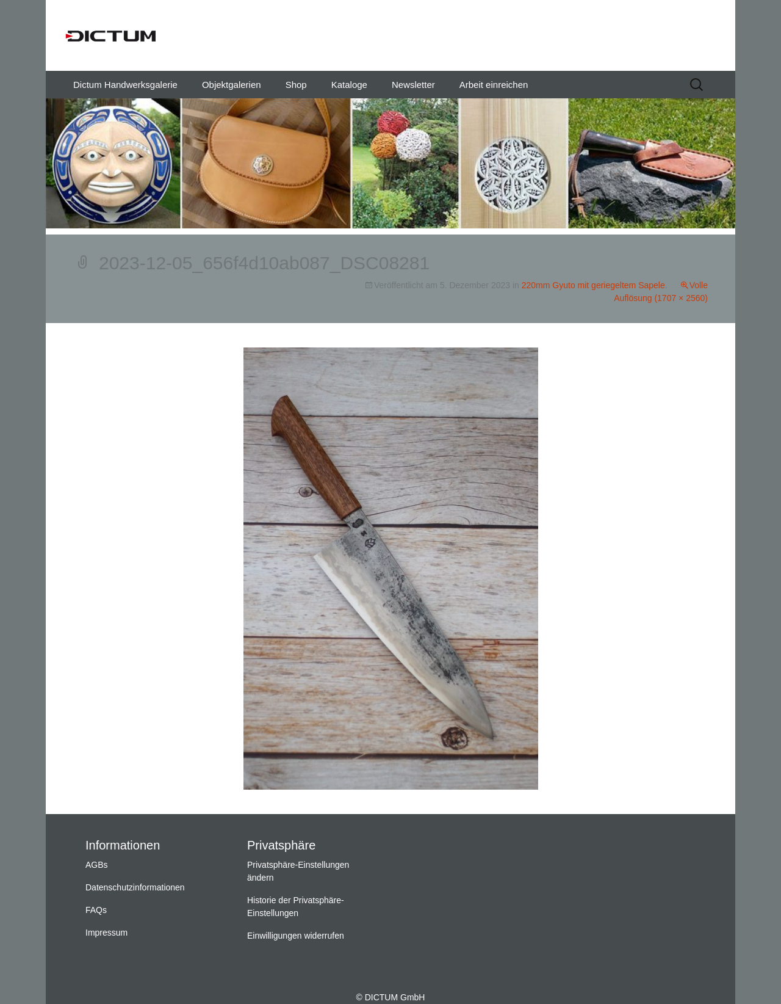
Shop (296, 84)
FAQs (96, 910)
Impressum (106, 932)
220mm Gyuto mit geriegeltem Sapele (593, 285)
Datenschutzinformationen (135, 887)
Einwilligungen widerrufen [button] (295, 935)
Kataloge (349, 84)
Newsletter (413, 84)
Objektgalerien (231, 84)
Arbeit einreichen (493, 84)
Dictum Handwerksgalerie (125, 84)
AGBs (96, 865)
